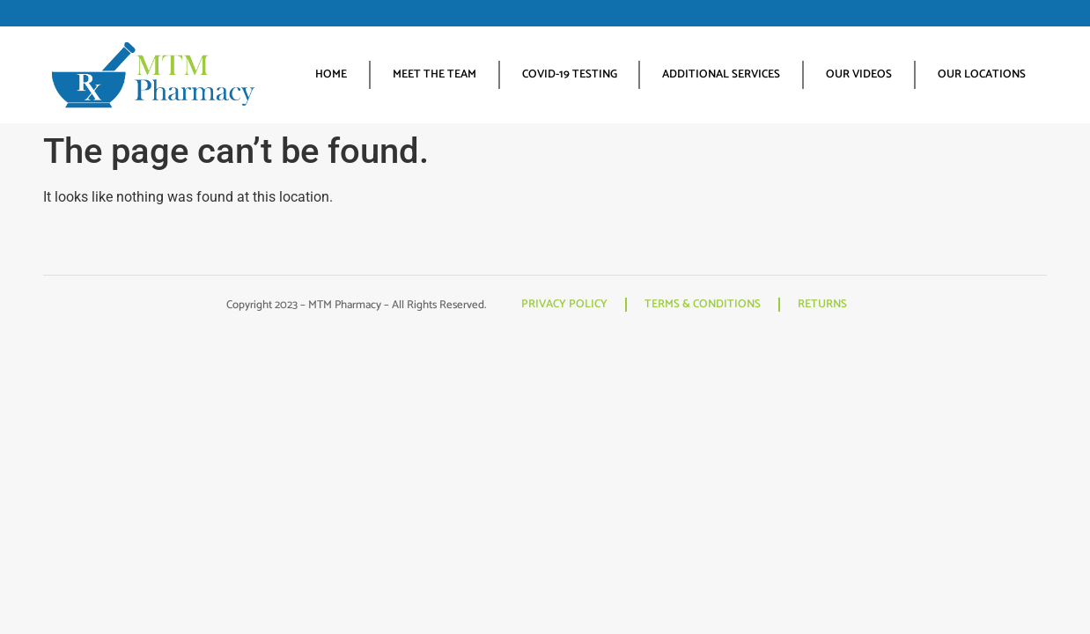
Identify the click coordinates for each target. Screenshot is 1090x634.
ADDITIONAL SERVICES (721, 74)
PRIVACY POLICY (564, 304)
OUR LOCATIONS (982, 74)
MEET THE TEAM (434, 74)
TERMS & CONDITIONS (702, 304)
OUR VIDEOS (859, 74)
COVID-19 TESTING (569, 74)
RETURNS (822, 304)
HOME (331, 74)
